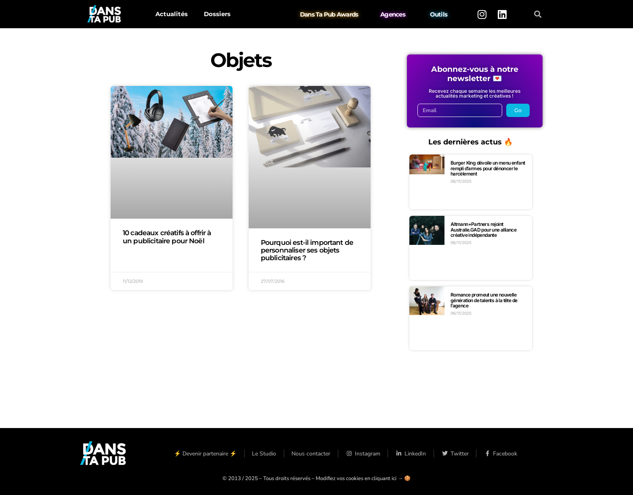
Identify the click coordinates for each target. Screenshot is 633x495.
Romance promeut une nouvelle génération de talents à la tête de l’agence (484, 300)
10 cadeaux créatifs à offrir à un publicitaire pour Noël (167, 236)
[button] (538, 14)
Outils (439, 14)
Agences (392, 14)
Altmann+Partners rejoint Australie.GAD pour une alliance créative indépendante (483, 229)
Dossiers (217, 14)
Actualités (171, 14)
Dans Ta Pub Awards (329, 14)
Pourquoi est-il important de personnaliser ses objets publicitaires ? (307, 250)
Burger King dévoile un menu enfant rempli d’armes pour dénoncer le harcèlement (488, 168)
